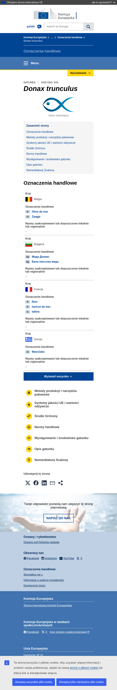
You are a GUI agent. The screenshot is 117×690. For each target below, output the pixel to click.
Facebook (31, 632)
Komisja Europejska (35, 37)
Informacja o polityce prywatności (44, 580)
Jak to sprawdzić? (103, 2)
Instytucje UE (32, 655)
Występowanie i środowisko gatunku (48, 159)
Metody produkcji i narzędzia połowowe (50, 137)
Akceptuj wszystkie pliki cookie (33, 682)
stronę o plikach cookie (84, 667)
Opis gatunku (34, 164)
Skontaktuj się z (33, 574)
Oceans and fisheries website (41, 542)
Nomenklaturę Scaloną (40, 170)
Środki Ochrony (35, 148)
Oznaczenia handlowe (70, 37)
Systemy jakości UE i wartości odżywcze (51, 142)
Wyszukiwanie (88, 26)
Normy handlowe (36, 153)
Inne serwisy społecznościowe (68, 632)
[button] (27, 482)
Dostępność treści (34, 585)
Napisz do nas (58, 518)
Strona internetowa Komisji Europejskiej (48, 605)
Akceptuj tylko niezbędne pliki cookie (81, 682)
